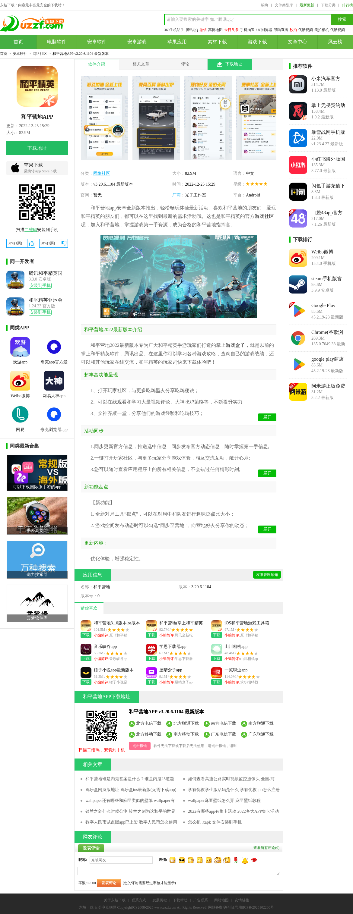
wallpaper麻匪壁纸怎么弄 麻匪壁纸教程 (224, 800)
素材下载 (217, 41)
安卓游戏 (137, 41)
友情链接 (242, 900)
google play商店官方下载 (327, 359)
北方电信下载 (148, 723)
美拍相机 (321, 30)
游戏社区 (264, 216)
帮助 (264, 5)
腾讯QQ (192, 30)
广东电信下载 (223, 734)
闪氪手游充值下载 (328, 186)
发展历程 (159, 900)
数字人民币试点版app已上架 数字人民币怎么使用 (131, 822)
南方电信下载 (223, 723)
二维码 (30, 230)
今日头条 (231, 30)
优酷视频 (305, 30)
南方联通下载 (261, 723)
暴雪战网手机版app (328, 132)
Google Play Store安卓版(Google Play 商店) (327, 305)
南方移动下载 (186, 734)
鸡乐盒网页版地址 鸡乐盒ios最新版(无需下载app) (130, 789)
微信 (203, 30)
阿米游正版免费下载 (328, 386)
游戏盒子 (235, 345)
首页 (18, 41)
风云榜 (335, 41)
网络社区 (40, 54)
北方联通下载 (186, 723)
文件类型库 (284, 5)
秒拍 (293, 30)
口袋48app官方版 (326, 212)
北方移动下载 (148, 734)
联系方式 (139, 900)
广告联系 (200, 900)
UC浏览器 (264, 30)
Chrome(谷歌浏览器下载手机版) (327, 332)
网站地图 (221, 900)
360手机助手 (174, 30)
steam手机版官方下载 (326, 278)
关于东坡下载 (115, 900)
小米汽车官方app (325, 78)
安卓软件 (97, 41)
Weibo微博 (322, 251)
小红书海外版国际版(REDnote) (328, 159)
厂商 (176, 195)
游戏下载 (257, 41)
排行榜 (347, 5)
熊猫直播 (281, 30)
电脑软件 (56, 41)
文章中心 (297, 41)
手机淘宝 (247, 30)
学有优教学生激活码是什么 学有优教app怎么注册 (234, 789)
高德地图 (215, 30)
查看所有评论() (266, 848)
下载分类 (328, 5)
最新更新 (307, 5)
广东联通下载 (261, 734)
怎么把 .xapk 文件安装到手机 (215, 822)
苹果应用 (177, 41)
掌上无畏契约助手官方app (328, 105)
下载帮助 (180, 900)
